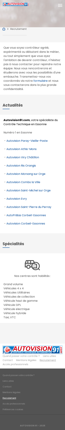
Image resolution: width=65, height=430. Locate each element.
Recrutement (48, 360)
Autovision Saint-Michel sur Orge (28, 190)
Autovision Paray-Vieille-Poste (27, 141)
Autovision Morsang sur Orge (25, 174)
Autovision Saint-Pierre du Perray (28, 207)
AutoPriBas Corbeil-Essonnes (26, 215)
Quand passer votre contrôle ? (21, 356)
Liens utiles (49, 356)
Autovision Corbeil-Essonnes (25, 224)
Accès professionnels (15, 364)
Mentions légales (26, 360)
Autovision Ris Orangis (21, 166)
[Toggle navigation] (60, 5)
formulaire (40, 81)
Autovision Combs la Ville (23, 182)
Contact (8, 360)
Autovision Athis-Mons (21, 149)
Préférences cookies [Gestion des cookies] (13, 409)
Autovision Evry (16, 199)
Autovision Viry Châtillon (22, 157)
